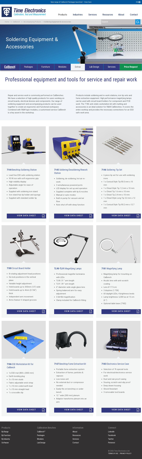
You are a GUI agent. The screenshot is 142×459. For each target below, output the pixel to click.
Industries (78, 14)
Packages (28, 67)
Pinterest (111, 442)
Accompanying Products (32, 22)
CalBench (16, 22)
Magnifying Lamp (111, 268)
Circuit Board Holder (19, 268)
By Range (5, 431)
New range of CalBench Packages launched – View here (71, 2)
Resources (108, 14)
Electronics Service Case (115, 364)
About (121, 14)
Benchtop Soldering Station (22, 169)
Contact (134, 14)
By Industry (6, 439)
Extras (78, 67)
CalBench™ (41, 431)
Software (5, 442)
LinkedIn (111, 431)
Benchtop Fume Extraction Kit (70, 364)
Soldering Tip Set (111, 169)
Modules (62, 67)
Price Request (131, 67)
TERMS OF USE (113, 453)
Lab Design (94, 67)
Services (92, 14)
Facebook (112, 435)
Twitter (111, 439)
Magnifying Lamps (67, 268)
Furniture (45, 67)
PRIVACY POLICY (125, 453)
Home (7, 22)
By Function (6, 435)
